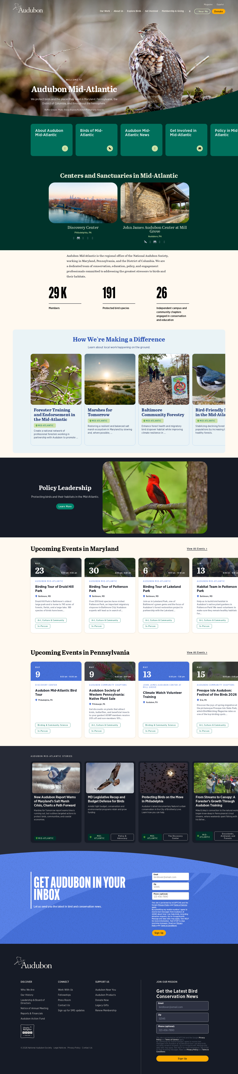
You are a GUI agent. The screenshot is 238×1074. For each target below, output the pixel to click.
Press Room (64, 1000)
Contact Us (64, 1005)
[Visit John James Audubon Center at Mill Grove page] (155, 214)
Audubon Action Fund (33, 1018)
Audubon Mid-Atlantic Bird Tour (56, 700)
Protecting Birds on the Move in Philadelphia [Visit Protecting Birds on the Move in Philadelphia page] (163, 802)
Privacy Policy (164, 905)
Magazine (208, 4)
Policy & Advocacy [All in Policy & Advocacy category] (122, 837)
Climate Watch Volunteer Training (163, 700)
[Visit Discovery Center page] (83, 214)
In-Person (43, 626)
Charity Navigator (27, 1031)
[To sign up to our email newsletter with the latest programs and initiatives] (170, 876)
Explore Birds (134, 11)
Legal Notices (60, 1048)
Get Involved (151, 11)
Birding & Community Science (53, 725)
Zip (155, 884)
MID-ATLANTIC (45, 425)
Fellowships (64, 994)
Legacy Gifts (102, 1005)
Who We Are (27, 989)
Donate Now (102, 1000)
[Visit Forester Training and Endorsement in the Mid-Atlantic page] (56, 399)
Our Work (105, 11)
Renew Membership (105, 1010)
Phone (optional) (161, 894)
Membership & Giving (173, 11)
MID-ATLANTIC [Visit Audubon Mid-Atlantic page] (46, 838)
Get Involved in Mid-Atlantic (183, 132)
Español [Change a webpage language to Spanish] (220, 4)
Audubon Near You (105, 989)
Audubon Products (105, 994)
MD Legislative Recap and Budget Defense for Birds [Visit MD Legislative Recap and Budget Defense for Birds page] (110, 802)
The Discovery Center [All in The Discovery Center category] (175, 837)
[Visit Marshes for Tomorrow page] (110, 399)
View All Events (196, 548)
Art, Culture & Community (51, 620)
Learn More (65, 506)
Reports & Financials (32, 1013)
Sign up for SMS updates (71, 1010)
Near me (203, 11)
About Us (118, 11)
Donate (218, 11)
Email (156, 874)
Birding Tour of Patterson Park (110, 595)
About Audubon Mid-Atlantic (49, 132)
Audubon (28, 7)
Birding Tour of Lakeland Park (163, 595)
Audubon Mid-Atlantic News (137, 132)
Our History (27, 994)
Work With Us (65, 989)
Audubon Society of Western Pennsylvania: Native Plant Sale (110, 700)
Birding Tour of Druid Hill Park (56, 595)
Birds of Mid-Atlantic (91, 132)
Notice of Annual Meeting (34, 1008)
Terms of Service (180, 905)
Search (190, 11)
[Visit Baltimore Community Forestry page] (164, 399)
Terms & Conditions (169, 925)
